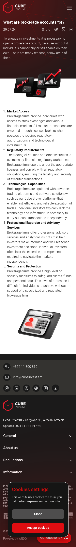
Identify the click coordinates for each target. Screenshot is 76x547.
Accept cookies (38, 528)
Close (38, 514)
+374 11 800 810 (20, 366)
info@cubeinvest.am (22, 377)
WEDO (22, 538)
